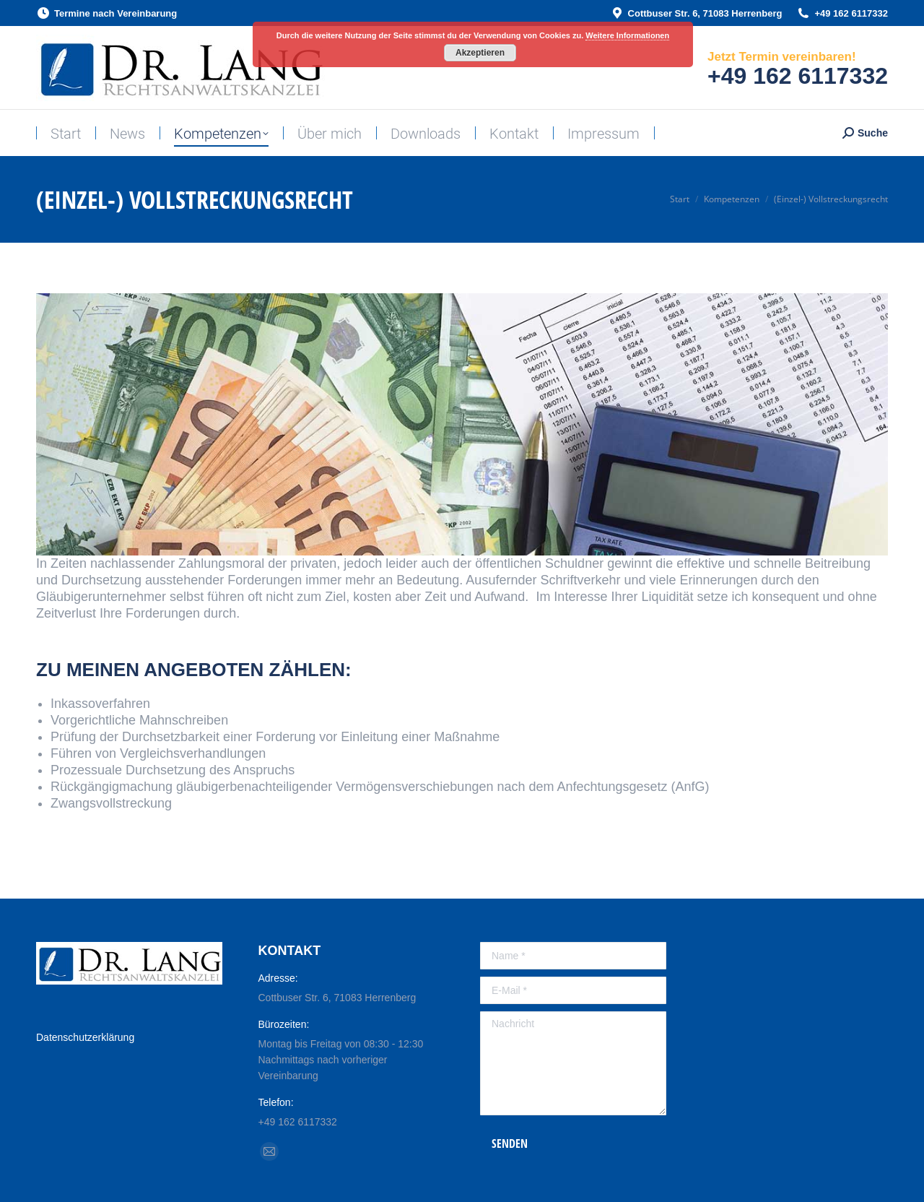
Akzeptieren (480, 53)
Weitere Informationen (627, 35)
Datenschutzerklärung (85, 1037)
